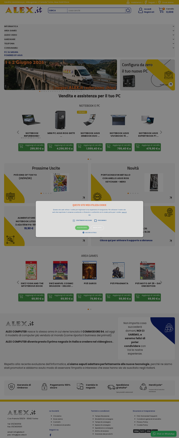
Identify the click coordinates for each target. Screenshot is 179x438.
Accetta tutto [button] (82, 227)
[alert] (89, 219)
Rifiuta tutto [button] (97, 227)
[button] (89, 219)
